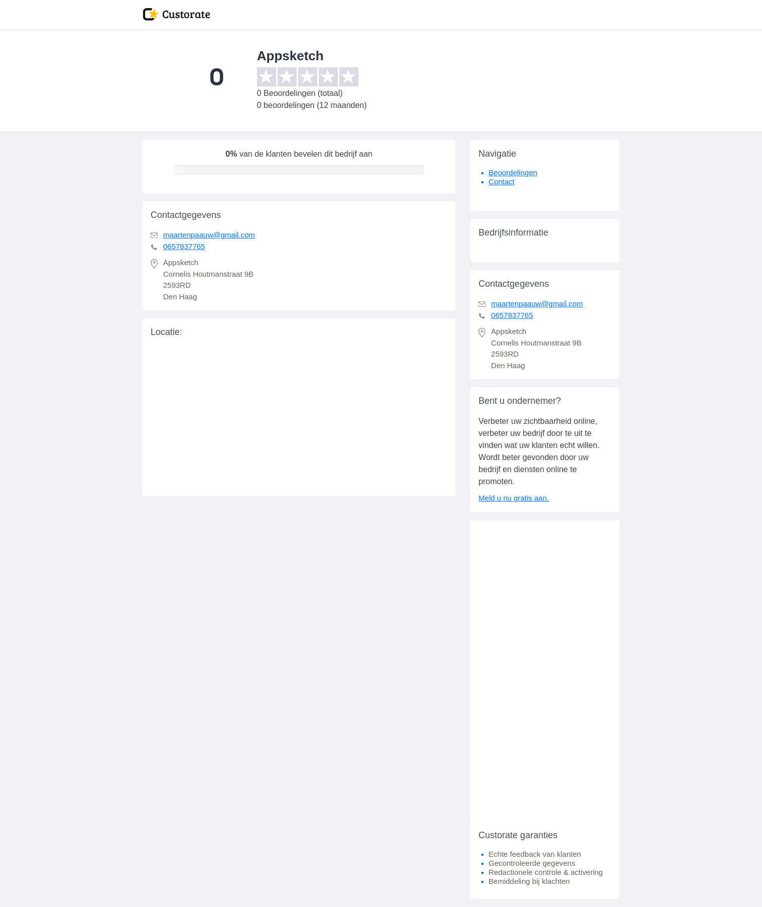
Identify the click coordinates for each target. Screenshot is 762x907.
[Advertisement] (544, 671)
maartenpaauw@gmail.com (209, 235)
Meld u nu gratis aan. (513, 498)
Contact (501, 181)
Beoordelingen (512, 172)
